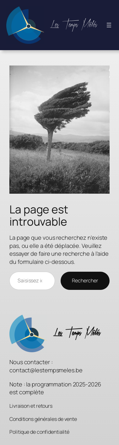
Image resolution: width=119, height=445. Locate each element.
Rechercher (85, 280)
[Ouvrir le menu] (109, 25)
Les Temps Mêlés (73, 25)
